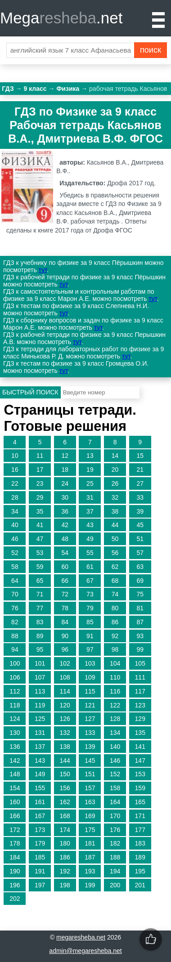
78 (64, 608)
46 (14, 538)
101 (40, 663)
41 (40, 524)
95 (40, 649)
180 (65, 843)
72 (64, 594)
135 (140, 732)
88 (14, 636)
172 (14, 829)
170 (115, 815)
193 (90, 871)
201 (140, 885)
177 (140, 829)
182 (115, 843)
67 (90, 580)
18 (64, 469)
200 (115, 885)
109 (90, 677)
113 (40, 691)
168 (65, 815)
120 (65, 705)
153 (140, 774)
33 (140, 497)
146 (115, 760)
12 (64, 455)
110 (115, 677)
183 (140, 843)
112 (14, 691)
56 (115, 552)
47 (40, 538)
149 (40, 774)
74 (115, 594)
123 (140, 705)
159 (140, 788)
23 (40, 483)
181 (90, 843)
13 (90, 455)
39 (140, 511)
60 (64, 566)
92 (115, 636)
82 (14, 622)
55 (90, 552)
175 (90, 829)
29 (40, 497)
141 (140, 746)
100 (14, 663)
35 (40, 511)
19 (90, 469)
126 (65, 718)
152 (115, 774)
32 (115, 497)
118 (14, 705)
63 (140, 566)
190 (14, 871)
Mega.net (61, 18)
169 (90, 815)
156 (65, 788)
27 (140, 483)
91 (90, 636)
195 (140, 871)
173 (40, 829)
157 (90, 788)
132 (65, 732)
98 (115, 649)
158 (115, 788)
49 (90, 538)
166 (14, 815)
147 (140, 760)
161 (40, 801)
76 (14, 608)
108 (65, 677)
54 (64, 552)
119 (40, 705)
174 (65, 829)
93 (140, 636)
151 (90, 774)
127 (90, 718)
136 (14, 746)
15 (140, 455)
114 (65, 691)
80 (115, 608)
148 (14, 774)
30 (64, 497)
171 (140, 815)
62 (115, 566)
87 (140, 622)
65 (40, 580)
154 (14, 788)
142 (14, 760)
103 (90, 663)
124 (14, 718)
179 (40, 843)
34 (14, 511)
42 (64, 524)
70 (14, 594)
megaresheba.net (80, 937)
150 (65, 774)
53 (40, 552)
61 (90, 566)
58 (14, 566)
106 (14, 677)
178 (14, 843)
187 (90, 857)
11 (40, 455)
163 (90, 801)
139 (90, 746)
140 (115, 746)
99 (140, 649)
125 (40, 718)
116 (115, 691)
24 (64, 483)
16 (14, 469)
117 (140, 691)
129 (140, 718)
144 (65, 760)
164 (115, 801)
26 (115, 483)
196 (14, 885)
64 (14, 580)
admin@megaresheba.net (85, 950)
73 (90, 594)
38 (115, 511)
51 (140, 538)
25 (90, 483)
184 (14, 857)
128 (115, 718)
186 (65, 857)
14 (115, 455)
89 (40, 636)
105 (140, 663)
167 (40, 815)
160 (14, 801)
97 (90, 649)
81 (140, 608)
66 (64, 580)
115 (90, 691)
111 (140, 677)
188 (115, 857)
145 (90, 760)
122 (115, 705)
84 (64, 622)
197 (40, 885)
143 (40, 760)
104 (115, 663)
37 (90, 511)
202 (14, 898)
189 (140, 857)
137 (40, 746)
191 (40, 871)
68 (115, 580)
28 (14, 497)
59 (40, 566)
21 (140, 469)
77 (40, 608)
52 (14, 552)
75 (140, 594)
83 (40, 622)
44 (115, 524)
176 (115, 829)
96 (64, 649)
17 (40, 469)
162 (65, 801)
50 (115, 538)
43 (90, 524)
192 (65, 871)
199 (90, 885)
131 (40, 732)
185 (40, 857)
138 (65, 746)
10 (14, 455)
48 (64, 538)
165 (140, 801)
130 (14, 732)
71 (40, 594)
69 (140, 580)
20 (115, 469)
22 (14, 483)
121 (90, 705)
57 (140, 552)
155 (40, 788)
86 (115, 622)
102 (65, 663)
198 (65, 885)
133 (90, 732)
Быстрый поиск (30, 392)
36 (64, 511)
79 (90, 608)
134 (115, 732)
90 (64, 636)
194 (115, 871)
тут (43, 269)
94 (14, 649)
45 (140, 524)
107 (40, 677)
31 (90, 497)
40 (14, 524)
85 (90, 622)
